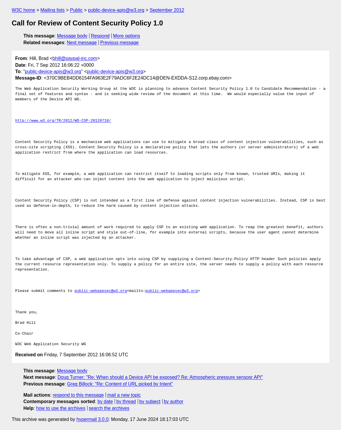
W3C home (23, 10)
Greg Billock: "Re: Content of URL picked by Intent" (120, 383)
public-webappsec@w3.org (101, 291)
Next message (82, 42)
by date (105, 401)
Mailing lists (52, 10)
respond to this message (78, 395)
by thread (126, 401)
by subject (149, 401)
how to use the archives (60, 408)
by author (173, 401)
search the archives (109, 408)
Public (76, 10)
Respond (100, 35)
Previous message (119, 42)
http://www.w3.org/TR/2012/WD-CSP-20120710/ (63, 120)
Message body (72, 35)
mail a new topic (124, 395)
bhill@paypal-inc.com (75, 58)
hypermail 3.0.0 (92, 419)
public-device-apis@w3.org (116, 10)
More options (126, 35)
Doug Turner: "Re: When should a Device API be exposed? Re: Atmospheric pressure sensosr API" (160, 377)
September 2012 (167, 10)
